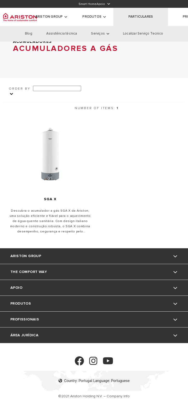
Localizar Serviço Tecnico (143, 33)
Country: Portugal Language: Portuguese (94, 381)
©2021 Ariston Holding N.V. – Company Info (94, 396)
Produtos (91, 17)
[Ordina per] (57, 88)
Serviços (98, 33)
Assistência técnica (61, 33)
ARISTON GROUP (49, 17)
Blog (28, 33)
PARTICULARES (140, 17)
